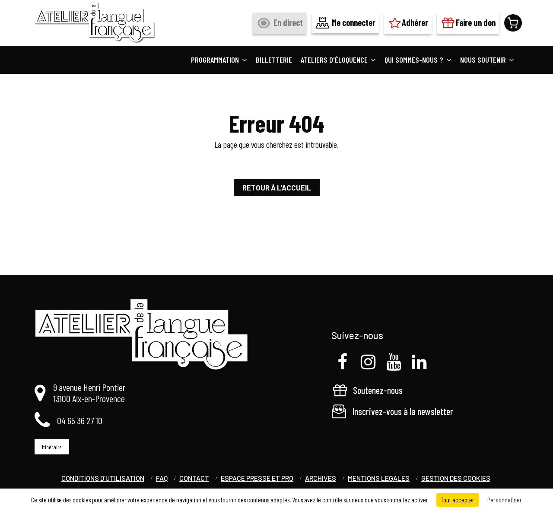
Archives (320, 478)
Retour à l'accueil (276, 187)
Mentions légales (379, 478)
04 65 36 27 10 (79, 420)
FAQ (162, 478)
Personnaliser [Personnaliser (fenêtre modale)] (504, 499)
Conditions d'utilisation (102, 478)
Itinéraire (52, 447)
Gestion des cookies (455, 478)
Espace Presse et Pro (257, 478)
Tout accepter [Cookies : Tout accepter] (457, 499)
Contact (194, 478)
